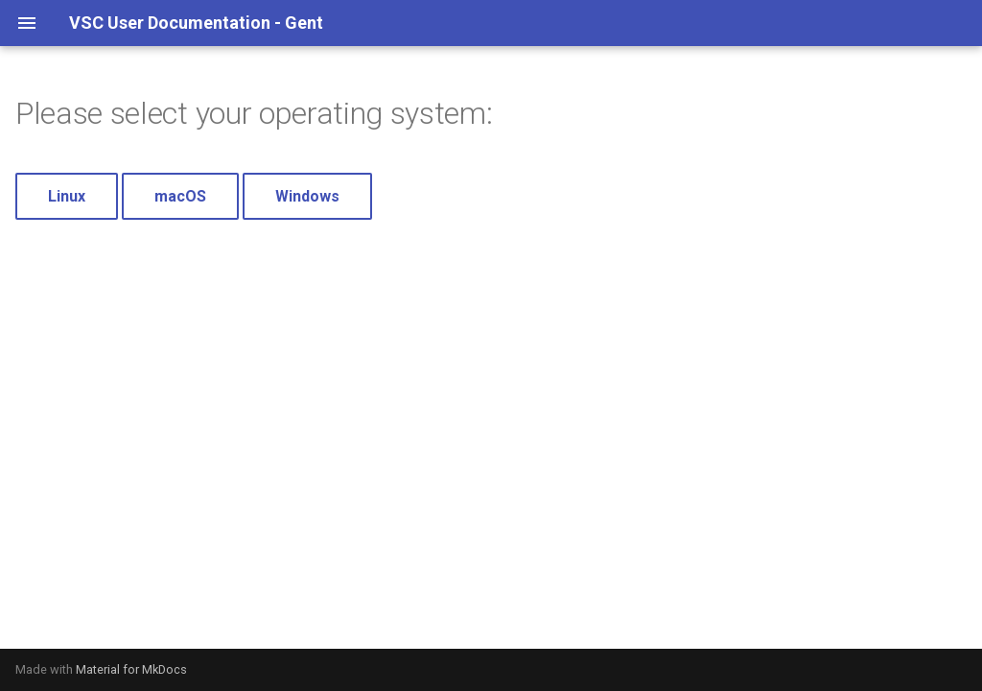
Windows (307, 196)
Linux (66, 196)
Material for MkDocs (131, 669)
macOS (180, 196)
